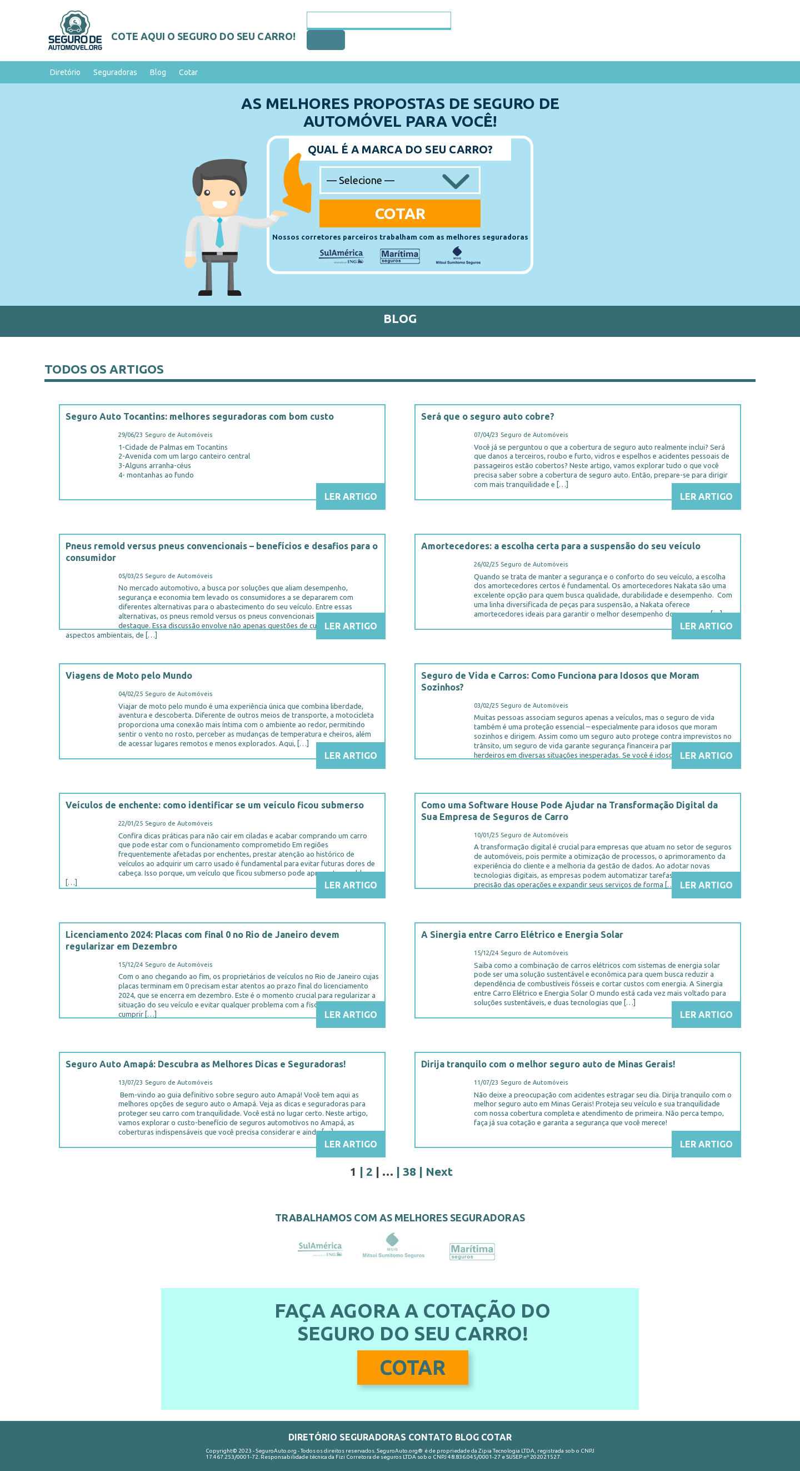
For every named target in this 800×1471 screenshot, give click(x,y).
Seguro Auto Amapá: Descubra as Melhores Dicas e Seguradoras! (206, 1064)
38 (409, 1171)
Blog (158, 72)
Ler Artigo (350, 496)
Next (439, 1171)
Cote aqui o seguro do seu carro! (203, 36)
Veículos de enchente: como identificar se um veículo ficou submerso (215, 805)
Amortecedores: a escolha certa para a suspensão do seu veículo (561, 546)
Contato (430, 1437)
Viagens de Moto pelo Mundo (129, 675)
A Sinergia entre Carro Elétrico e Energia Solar (522, 935)
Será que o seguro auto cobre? (487, 416)
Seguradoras (115, 72)
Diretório (65, 72)
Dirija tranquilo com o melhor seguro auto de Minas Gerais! (548, 1064)
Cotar (188, 72)
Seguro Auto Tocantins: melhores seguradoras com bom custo (200, 416)
